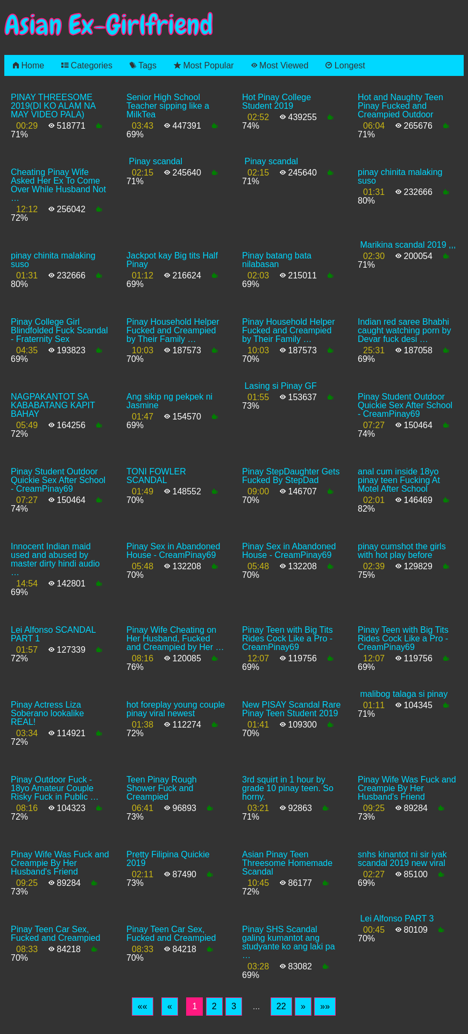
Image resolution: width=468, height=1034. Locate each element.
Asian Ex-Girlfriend (108, 25)
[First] (142, 1006)
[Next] (303, 1006)
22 (281, 1006)
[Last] (325, 1006)
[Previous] (169, 1006)
